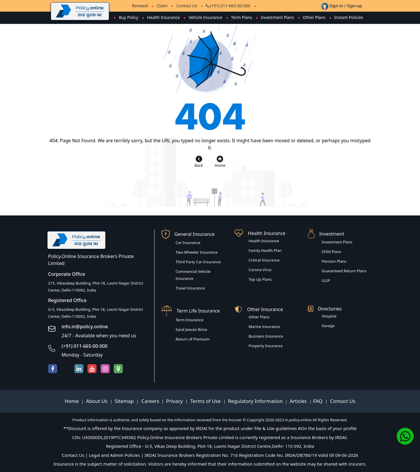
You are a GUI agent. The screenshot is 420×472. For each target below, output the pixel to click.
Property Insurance (266, 345)
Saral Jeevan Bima (191, 329)
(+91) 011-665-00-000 (228, 5)
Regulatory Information (255, 401)
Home (72, 401)
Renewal (140, 5)
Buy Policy (128, 17)
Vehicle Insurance (205, 17)
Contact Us (186, 5)
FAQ (318, 401)
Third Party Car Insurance (198, 261)
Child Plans (331, 251)
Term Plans (241, 17)
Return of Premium (193, 339)
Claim (162, 5)
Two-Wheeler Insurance (197, 252)
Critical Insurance (264, 260)
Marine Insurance (264, 326)
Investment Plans (277, 17)
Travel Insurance (190, 288)
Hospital (329, 316)
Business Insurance (266, 336)
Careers (149, 401)
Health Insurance (163, 17)
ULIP (326, 280)
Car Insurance (188, 242)
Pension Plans (334, 261)
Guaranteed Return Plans (344, 270)
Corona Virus (260, 269)
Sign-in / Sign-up (341, 5)
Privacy (175, 401)
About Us (97, 401)
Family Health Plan (265, 250)
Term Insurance (189, 319)
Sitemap (125, 401)
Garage (328, 325)
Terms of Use (205, 401)
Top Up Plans (260, 279)
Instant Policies (348, 17)
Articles (299, 401)
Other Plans (314, 17)
